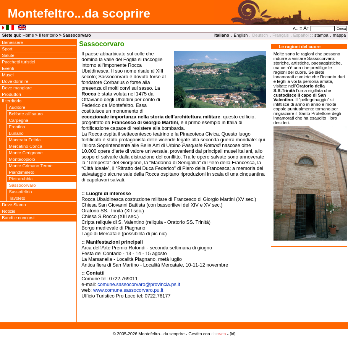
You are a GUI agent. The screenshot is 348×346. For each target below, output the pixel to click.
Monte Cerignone (25, 152)
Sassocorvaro (22, 185)
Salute (8, 55)
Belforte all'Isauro (26, 114)
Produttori (11, 94)
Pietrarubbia (20, 178)
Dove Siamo (14, 204)
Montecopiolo (22, 159)
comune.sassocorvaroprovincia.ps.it (138, 284)
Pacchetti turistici (18, 62)
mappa (339, 35)
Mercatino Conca (25, 146)
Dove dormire (15, 81)
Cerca (341, 29)
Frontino (17, 126)
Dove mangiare (17, 88)
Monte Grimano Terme (30, 165)
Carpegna (18, 120)
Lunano (16, 133)
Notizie (8, 211)
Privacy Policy (174, 341)
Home (28, 35)
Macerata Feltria (24, 139)
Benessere (12, 42)
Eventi (8, 68)
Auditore (17, 107)
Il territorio (48, 35)
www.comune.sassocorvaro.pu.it (128, 290)
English (241, 35)
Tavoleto (17, 198)
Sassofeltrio (20, 191)
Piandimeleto (21, 172)
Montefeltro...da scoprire (79, 13)
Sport (7, 49)
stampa (321, 35)
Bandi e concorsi (18, 217)
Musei (8, 75)
